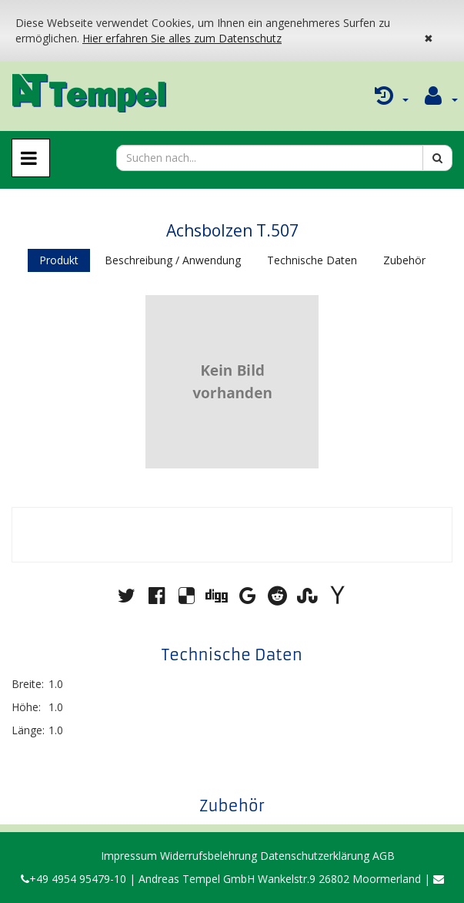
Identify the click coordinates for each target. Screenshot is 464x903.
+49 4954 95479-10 (73, 878)
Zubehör (404, 260)
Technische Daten (312, 260)
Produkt (58, 260)
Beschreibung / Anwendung (173, 260)
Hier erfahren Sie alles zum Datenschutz (182, 38)
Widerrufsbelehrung (208, 855)
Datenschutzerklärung (314, 855)
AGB (383, 855)
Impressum (129, 855)
